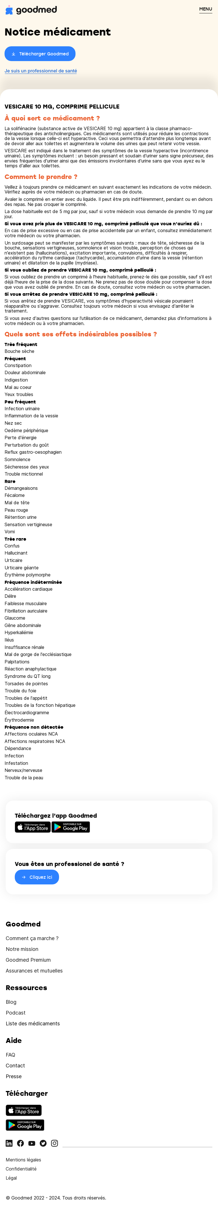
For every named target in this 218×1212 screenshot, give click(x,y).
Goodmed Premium (28, 960)
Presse (14, 1076)
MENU (205, 9)
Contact (15, 1066)
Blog (11, 1002)
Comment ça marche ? (32, 938)
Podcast (16, 1013)
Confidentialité (21, 1169)
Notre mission (22, 949)
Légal (11, 1178)
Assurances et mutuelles (34, 971)
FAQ (10, 1055)
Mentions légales (23, 1160)
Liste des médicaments (33, 1023)
